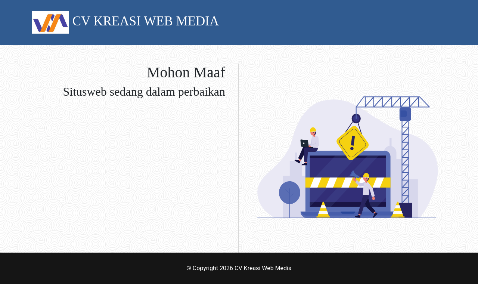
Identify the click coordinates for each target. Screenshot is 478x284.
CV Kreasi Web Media (263, 268)
